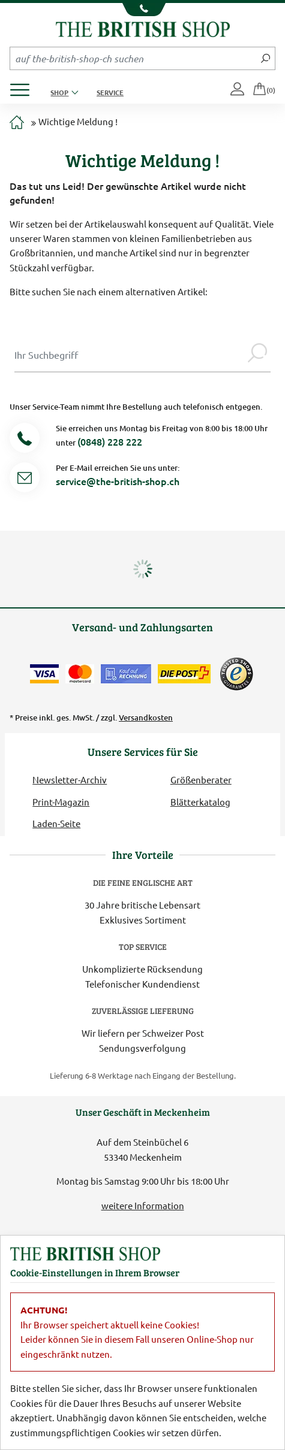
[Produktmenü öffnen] (24, 86)
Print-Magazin (60, 801)
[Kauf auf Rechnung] (126, 673)
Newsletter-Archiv (69, 779)
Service (110, 92)
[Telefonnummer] (25, 440)
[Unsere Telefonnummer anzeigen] (142, 9)
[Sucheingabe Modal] (129, 354)
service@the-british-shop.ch (117, 481)
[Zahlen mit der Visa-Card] (44, 673)
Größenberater (201, 779)
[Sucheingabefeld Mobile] (133, 58)
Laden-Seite (56, 823)
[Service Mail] (25, 479)
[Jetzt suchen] (265, 58)
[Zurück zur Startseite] (143, 28)
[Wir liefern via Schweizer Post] (184, 673)
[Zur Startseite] (17, 123)
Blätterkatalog (200, 801)
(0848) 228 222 (109, 441)
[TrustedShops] (236, 674)
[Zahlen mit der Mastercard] (79, 673)
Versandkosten (146, 717)
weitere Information (142, 1205)
